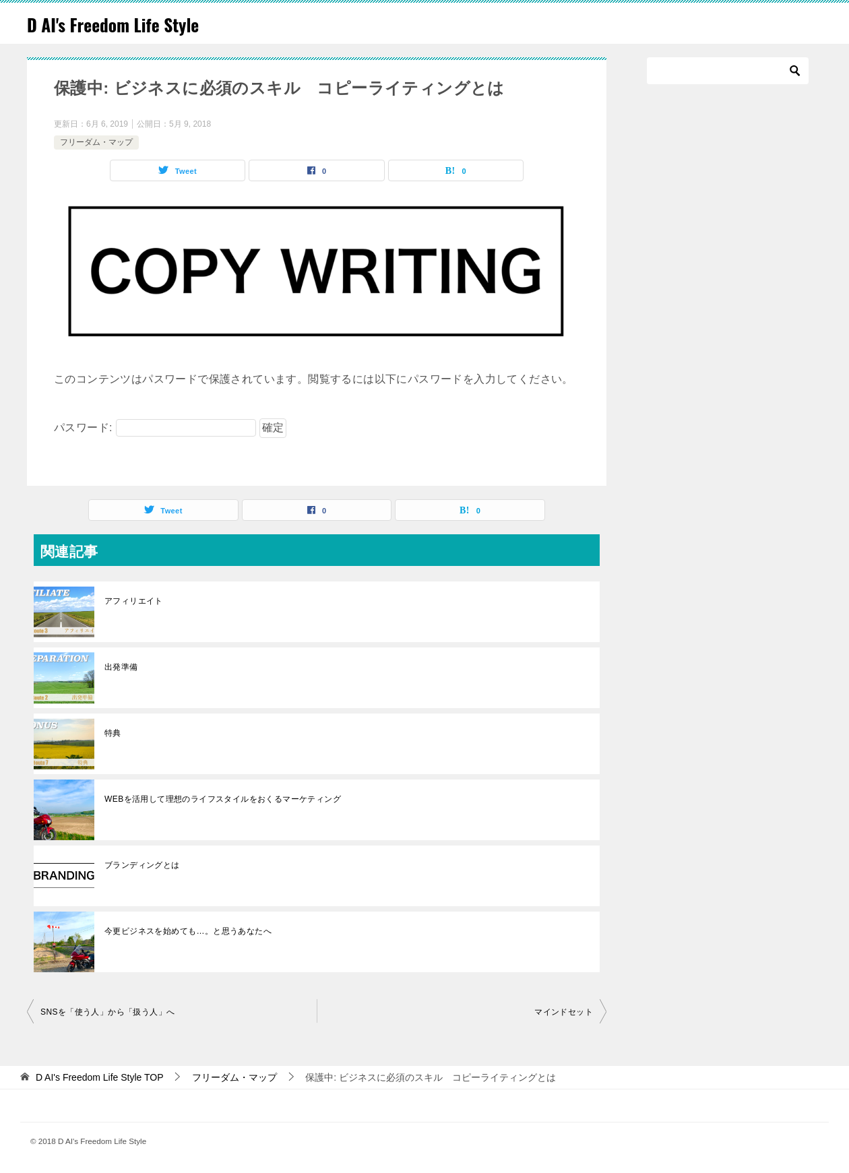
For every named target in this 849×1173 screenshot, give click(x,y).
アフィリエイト (133, 601)
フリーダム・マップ (96, 142)
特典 (112, 733)
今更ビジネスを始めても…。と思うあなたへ (188, 931)
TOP (100, 1077)
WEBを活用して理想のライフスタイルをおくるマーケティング (222, 799)
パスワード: (155, 427)
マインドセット (563, 1012)
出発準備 (121, 667)
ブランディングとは (142, 865)
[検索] (728, 70)
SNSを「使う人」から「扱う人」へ (107, 1012)
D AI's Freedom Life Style (128, 23)
